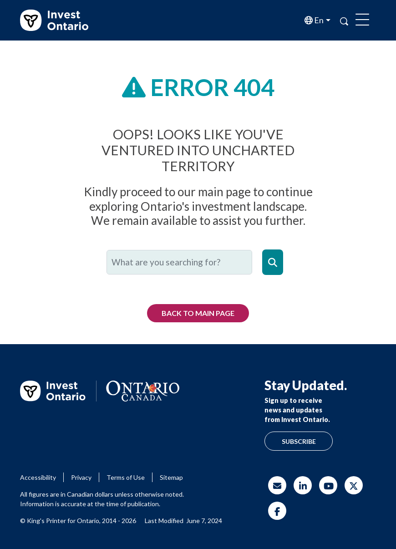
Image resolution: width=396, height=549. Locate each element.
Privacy (81, 477)
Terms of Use (126, 477)
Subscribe (299, 441)
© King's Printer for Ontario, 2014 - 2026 (78, 520)
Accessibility (38, 477)
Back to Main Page (198, 313)
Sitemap (171, 477)
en (318, 20)
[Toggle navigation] (362, 20)
